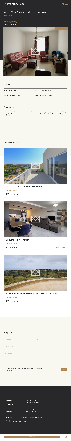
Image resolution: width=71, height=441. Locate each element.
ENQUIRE (32, 436)
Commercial (10, 404)
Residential (9, 401)
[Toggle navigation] (66, 3)
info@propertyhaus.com (33, 402)
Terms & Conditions (36, 417)
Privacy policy (11, 417)
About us (9, 411)
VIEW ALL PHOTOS (61, 28)
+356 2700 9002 (31, 401)
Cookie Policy (22, 417)
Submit (64, 369)
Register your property (14, 408)
